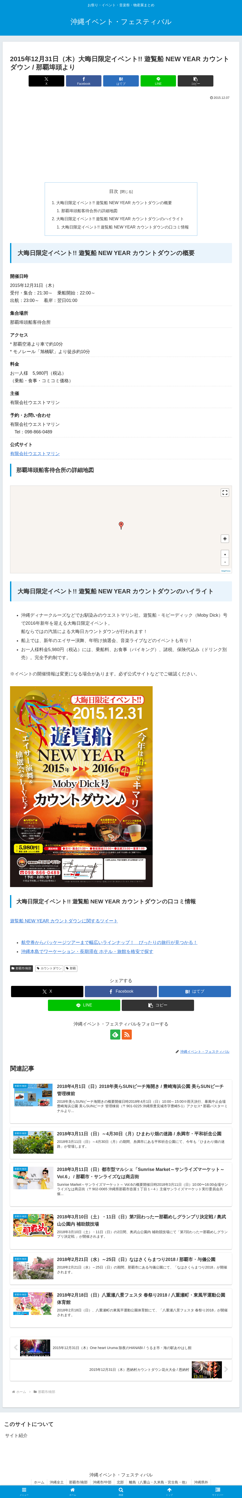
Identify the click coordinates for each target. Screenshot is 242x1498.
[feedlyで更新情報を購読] (115, 1035)
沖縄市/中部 (102, 1482)
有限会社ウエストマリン (35, 453)
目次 (113, 191)
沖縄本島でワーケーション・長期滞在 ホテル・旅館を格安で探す (87, 951)
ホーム (39, 1482)
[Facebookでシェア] (83, 81)
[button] (195, 81)
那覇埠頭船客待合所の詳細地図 (89, 210)
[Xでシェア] (46, 81)
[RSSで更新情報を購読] (127, 1035)
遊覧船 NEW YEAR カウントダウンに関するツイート (64, 920)
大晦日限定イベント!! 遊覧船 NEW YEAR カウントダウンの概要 (114, 202)
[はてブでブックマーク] (121, 81)
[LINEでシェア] (158, 81)
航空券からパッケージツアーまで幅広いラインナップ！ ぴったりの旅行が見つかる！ (109, 942)
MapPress (225, 571)
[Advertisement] (121, 139)
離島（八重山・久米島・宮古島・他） (159, 1482)
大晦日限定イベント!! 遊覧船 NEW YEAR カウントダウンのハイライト (120, 218)
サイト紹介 (16, 1435)
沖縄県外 (201, 1482)
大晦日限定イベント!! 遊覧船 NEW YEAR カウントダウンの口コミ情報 (125, 227)
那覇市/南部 (78, 1482)
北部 (120, 1482)
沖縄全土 (57, 1482)
